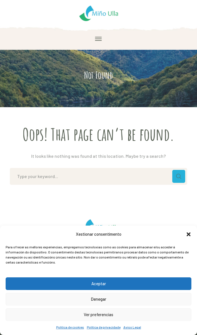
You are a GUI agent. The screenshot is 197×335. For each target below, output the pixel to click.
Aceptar (98, 283)
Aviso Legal (132, 327)
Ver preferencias (98, 314)
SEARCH (178, 176)
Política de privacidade (104, 327)
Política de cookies (70, 327)
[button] (188, 234)
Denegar (98, 299)
